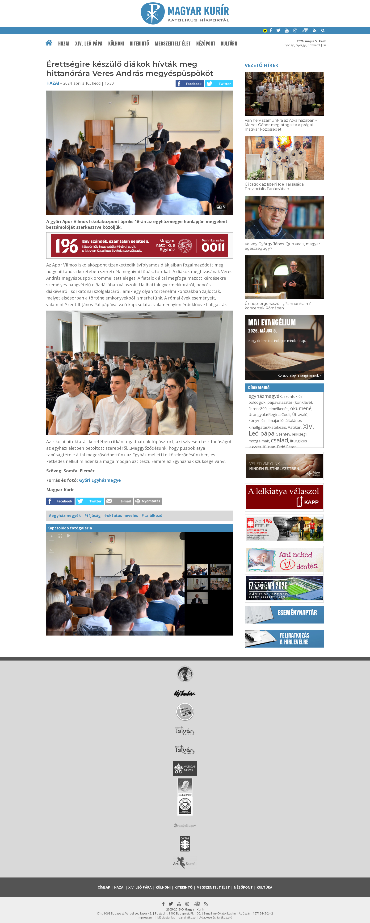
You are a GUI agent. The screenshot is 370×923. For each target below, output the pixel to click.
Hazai (64, 43)
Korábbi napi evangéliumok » (299, 375)
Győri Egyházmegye (100, 480)
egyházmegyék (265, 396)
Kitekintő (139, 43)
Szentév (283, 434)
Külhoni (116, 43)
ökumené (300, 408)
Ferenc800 (257, 408)
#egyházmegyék (65, 515)
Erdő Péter (286, 446)
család (279, 440)
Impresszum (146, 917)
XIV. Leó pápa (89, 43)
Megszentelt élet (173, 43)
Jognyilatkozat (187, 917)
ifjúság (269, 446)
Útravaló (299, 414)
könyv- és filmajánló (266, 420)
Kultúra (229, 43)
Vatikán (294, 427)
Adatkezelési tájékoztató (215, 917)
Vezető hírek (261, 65)
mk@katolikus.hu (224, 913)
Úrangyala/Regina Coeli (269, 414)
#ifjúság (92, 515)
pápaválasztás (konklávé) (289, 402)
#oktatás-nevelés (121, 515)
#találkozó (151, 515)
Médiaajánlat (166, 917)
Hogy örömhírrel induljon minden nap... (277, 330)
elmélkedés (278, 408)
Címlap (104, 887)
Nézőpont (205, 43)
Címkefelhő (259, 388)
